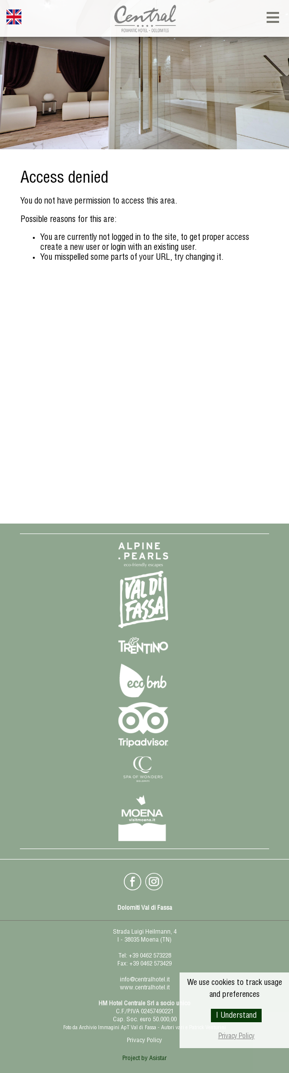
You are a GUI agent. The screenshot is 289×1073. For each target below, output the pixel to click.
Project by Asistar (144, 1059)
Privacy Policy (236, 1037)
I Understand (236, 1016)
